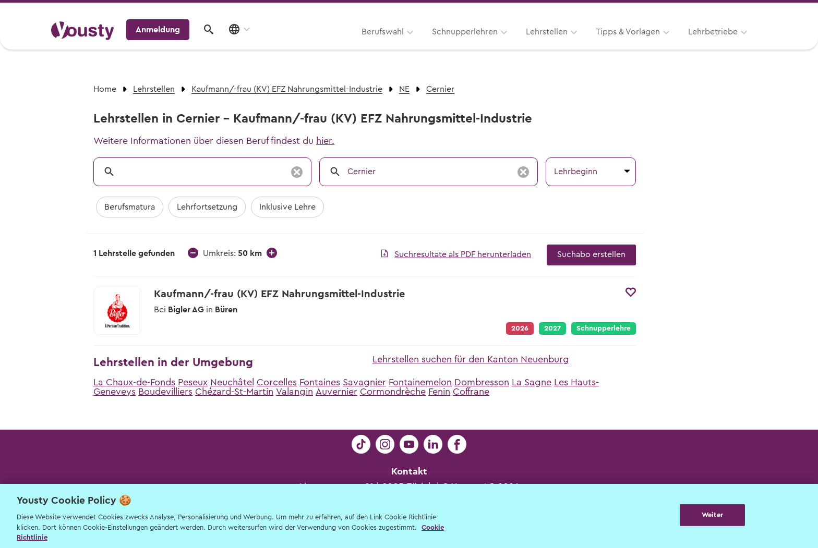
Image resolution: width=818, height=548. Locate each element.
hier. (325, 140)
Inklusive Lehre (287, 207)
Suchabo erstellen (591, 254)
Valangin (294, 391)
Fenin (439, 391)
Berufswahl (250, 45)
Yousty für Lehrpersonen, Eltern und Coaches (572, 11)
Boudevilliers (165, 391)
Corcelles (277, 382)
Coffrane (471, 391)
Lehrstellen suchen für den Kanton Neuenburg (470, 359)
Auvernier (336, 391)
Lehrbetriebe (580, 45)
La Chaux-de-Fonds (134, 382)
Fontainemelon (420, 382)
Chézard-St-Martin (234, 391)
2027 (552, 328)
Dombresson (481, 382)
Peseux (193, 382)
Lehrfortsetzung (207, 207)
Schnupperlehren (332, 45)
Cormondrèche (393, 391)
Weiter (712, 515)
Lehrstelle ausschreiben (722, 11)
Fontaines (319, 382)
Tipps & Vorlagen (495, 45)
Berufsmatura (129, 207)
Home (104, 89)
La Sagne (531, 382)
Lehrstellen (414, 45)
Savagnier (364, 382)
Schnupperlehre (603, 328)
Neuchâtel (232, 382)
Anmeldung (676, 44)
